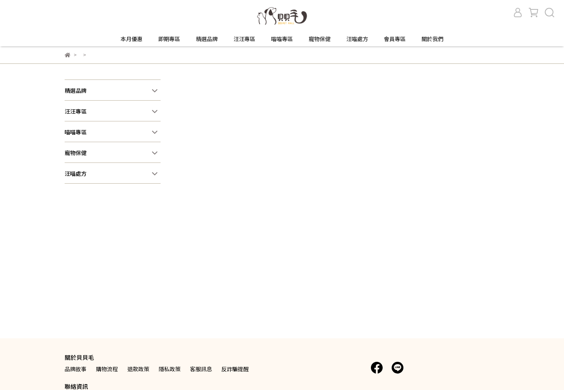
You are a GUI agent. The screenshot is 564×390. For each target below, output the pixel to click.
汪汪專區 (244, 39)
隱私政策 (170, 369)
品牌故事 (76, 369)
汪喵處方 (357, 39)
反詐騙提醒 (235, 369)
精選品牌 (207, 39)
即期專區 (169, 39)
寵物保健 (320, 39)
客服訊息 (201, 369)
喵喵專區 (282, 39)
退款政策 (138, 369)
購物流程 (107, 369)
